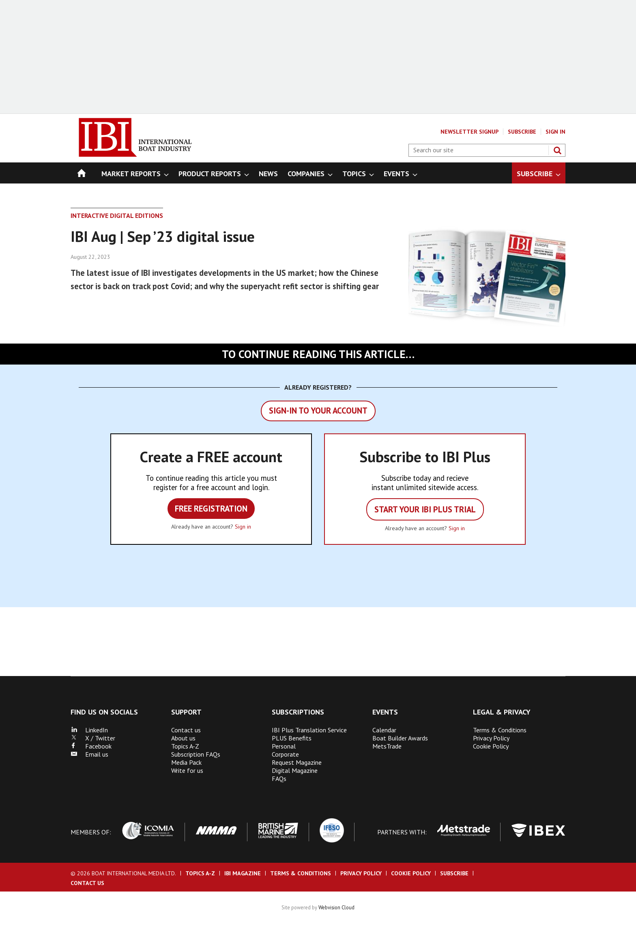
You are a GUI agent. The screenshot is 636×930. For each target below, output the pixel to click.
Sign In (555, 131)
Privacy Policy (491, 738)
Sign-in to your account (318, 410)
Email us (89, 754)
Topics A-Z (185, 746)
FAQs (279, 778)
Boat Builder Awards (400, 738)
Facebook (91, 746)
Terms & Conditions (499, 730)
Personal (284, 746)
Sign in (243, 526)
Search (557, 150)
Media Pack (186, 762)
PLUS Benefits (292, 738)
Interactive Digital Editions (117, 215)
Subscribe (522, 131)
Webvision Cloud (336, 907)
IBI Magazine (242, 873)
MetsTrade (387, 746)
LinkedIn (89, 730)
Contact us (186, 730)
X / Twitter (93, 738)
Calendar (384, 730)
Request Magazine (297, 762)
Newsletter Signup (469, 131)
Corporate (285, 754)
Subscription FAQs (195, 754)
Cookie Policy (491, 746)
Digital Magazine (295, 770)
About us (183, 738)
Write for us (187, 770)
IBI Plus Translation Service (309, 730)
